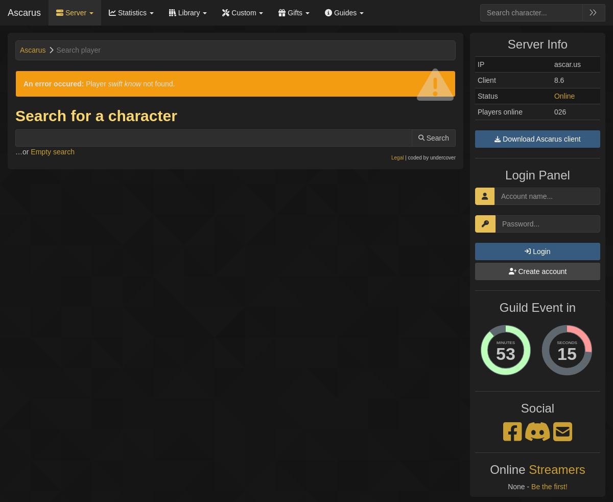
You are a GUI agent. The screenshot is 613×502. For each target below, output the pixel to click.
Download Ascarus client (537, 139)
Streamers (557, 469)
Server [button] (74, 13)
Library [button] (188, 13)
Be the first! (549, 487)
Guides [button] (344, 13)
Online (564, 96)
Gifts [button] (294, 13)
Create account (538, 271)
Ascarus (24, 13)
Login (537, 251)
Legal (397, 158)
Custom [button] (242, 13)
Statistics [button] (131, 13)
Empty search (53, 152)
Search (433, 138)
